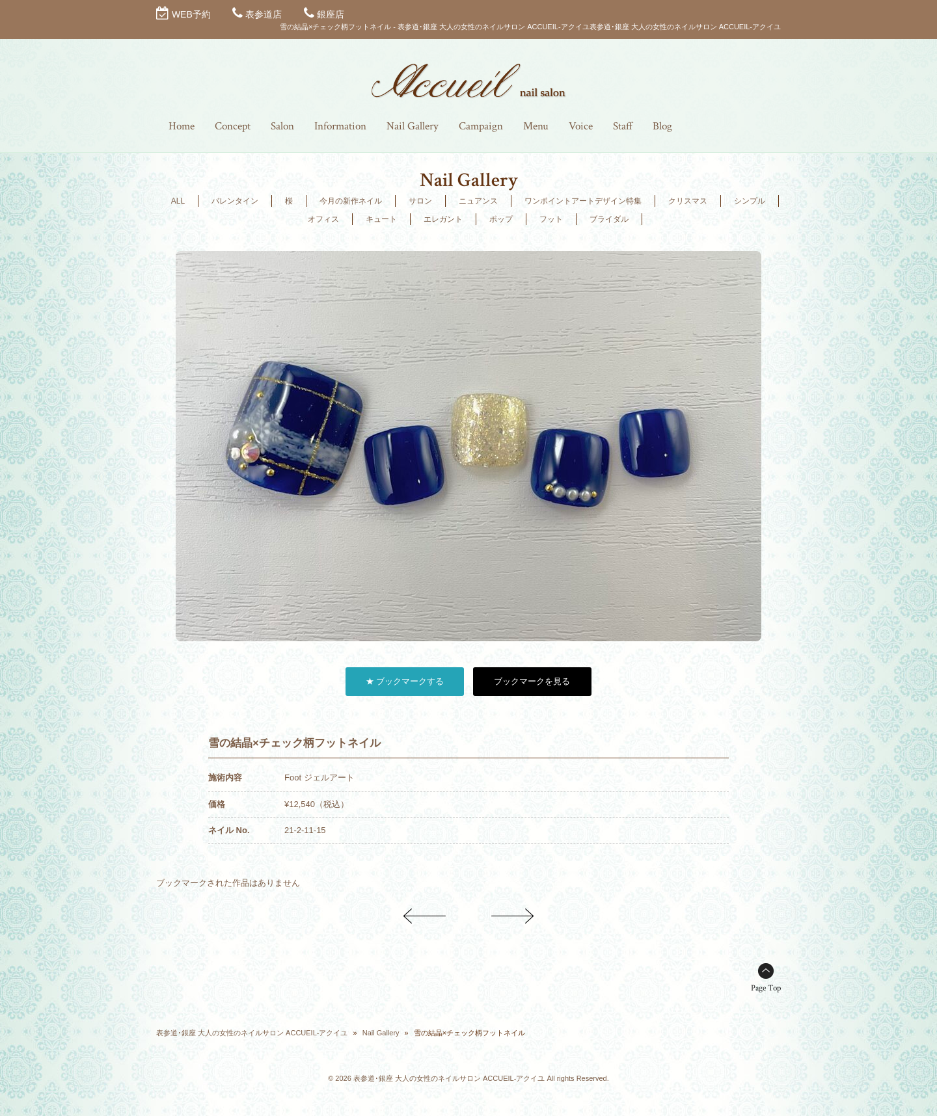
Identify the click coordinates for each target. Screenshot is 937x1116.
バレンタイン (234, 201)
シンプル (749, 201)
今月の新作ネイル (350, 201)
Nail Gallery (381, 1033)
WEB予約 (191, 14)
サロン (420, 201)
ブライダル (609, 219)
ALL (178, 201)
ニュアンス (478, 201)
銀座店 (330, 14)
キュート (381, 219)
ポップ (501, 219)
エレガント (443, 219)
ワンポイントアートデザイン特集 (583, 201)
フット (551, 219)
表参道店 (263, 14)
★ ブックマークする (405, 681)
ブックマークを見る (532, 681)
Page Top (766, 988)
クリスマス (687, 201)
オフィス (323, 219)
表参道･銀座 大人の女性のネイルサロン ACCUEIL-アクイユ (251, 1033)
